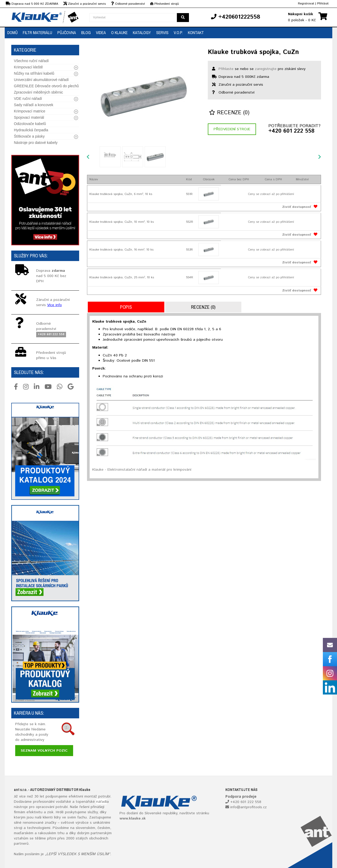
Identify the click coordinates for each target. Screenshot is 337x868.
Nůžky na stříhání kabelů (34, 73)
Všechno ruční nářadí (31, 61)
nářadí (101, 801)
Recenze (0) (229, 113)
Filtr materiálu (37, 32)
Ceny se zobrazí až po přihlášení (271, 194)
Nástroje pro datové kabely (36, 142)
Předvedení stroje (232, 129)
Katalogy (142, 32)
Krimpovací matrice (29, 111)
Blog (86, 32)
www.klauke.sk (132, 818)
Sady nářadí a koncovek (33, 105)
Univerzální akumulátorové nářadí (41, 80)
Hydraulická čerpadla (31, 130)
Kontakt (196, 32)
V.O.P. (178, 32)
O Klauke (119, 32)
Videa (101, 32)
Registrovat (306, 3)
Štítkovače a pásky (29, 136)
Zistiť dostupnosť (296, 207)
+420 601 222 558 (291, 131)
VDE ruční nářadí (28, 98)
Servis (162, 32)
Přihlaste (226, 69)
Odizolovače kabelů (30, 124)
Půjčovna (66, 32)
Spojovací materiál (29, 117)
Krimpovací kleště (28, 67)
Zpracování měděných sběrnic (38, 92)
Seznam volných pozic (44, 750)
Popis (126, 307)
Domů (12, 32)
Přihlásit (323, 3)
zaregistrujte (265, 69)
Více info (54, 305)
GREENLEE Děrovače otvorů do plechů (46, 86)
